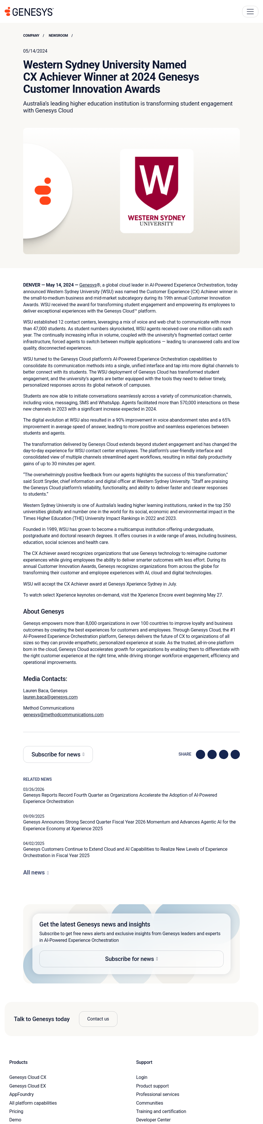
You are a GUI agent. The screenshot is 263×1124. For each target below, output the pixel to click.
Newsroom (58, 36)
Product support (152, 1086)
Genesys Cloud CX (27, 1077)
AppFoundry (21, 1094)
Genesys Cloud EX (27, 1086)
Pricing (16, 1111)
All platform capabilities (33, 1103)
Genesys (88, 285)
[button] (131, 943)
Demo (15, 1120)
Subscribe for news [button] (56, 754)
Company (31, 36)
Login (142, 1077)
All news (34, 872)
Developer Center (153, 1120)
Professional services (157, 1094)
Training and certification (161, 1111)
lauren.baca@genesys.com (50, 697)
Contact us (98, 1019)
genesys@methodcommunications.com (63, 714)
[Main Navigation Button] (250, 11)
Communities (149, 1103)
